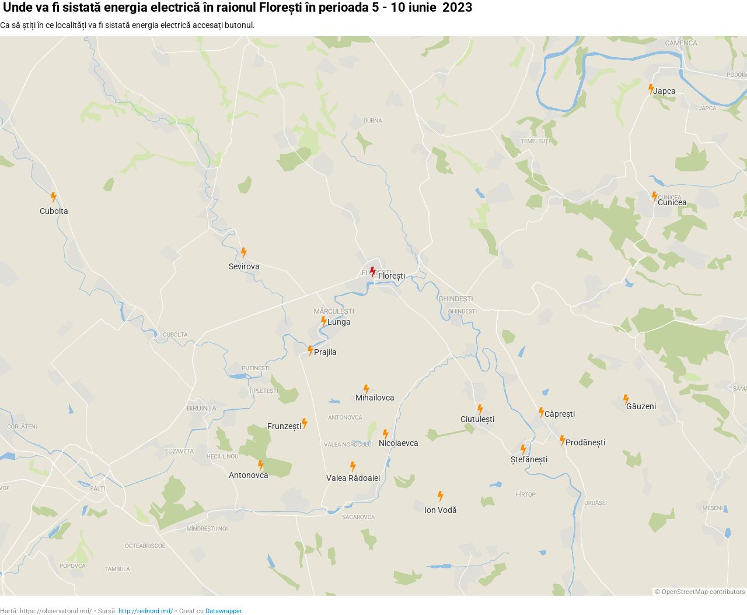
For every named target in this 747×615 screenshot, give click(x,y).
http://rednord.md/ (145, 611)
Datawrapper (223, 611)
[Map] (373, 316)
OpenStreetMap (685, 592)
